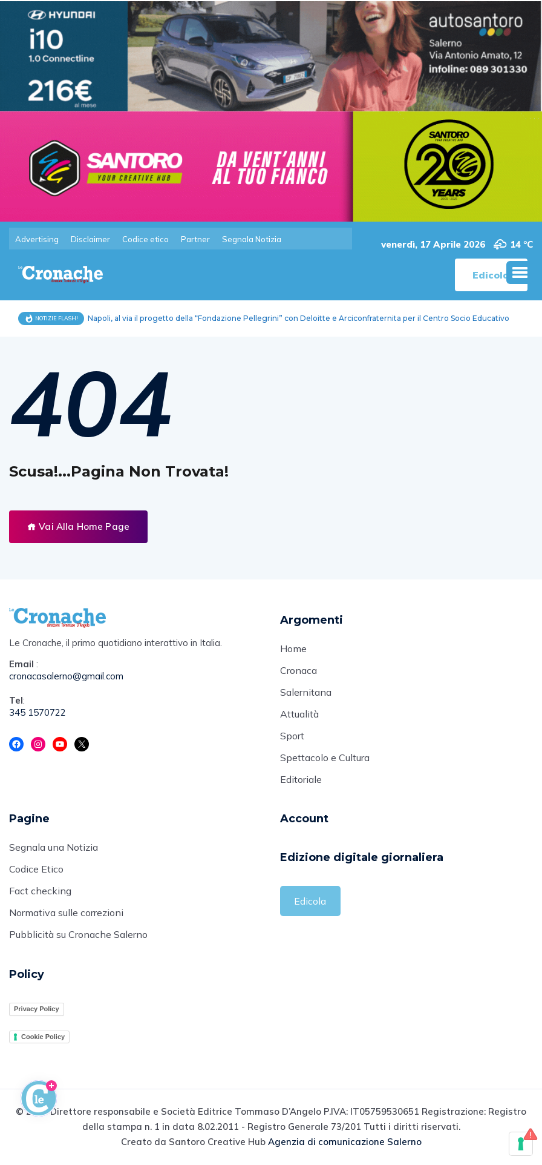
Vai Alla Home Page (78, 526)
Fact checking (40, 892)
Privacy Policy (36, 1010)
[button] (519, 272)
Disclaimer (90, 239)
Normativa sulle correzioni (66, 914)
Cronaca (298, 671)
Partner (195, 239)
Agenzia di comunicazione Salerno (345, 1143)
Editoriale (301, 780)
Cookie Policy (43, 1037)
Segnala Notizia (251, 239)
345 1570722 (37, 713)
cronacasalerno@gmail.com (66, 676)
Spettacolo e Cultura (325, 759)
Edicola (310, 902)
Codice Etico (36, 871)
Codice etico (145, 239)
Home (293, 650)
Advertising (37, 239)
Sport (292, 737)
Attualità (299, 715)
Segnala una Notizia (53, 849)
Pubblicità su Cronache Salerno (78, 936)
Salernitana (305, 693)
